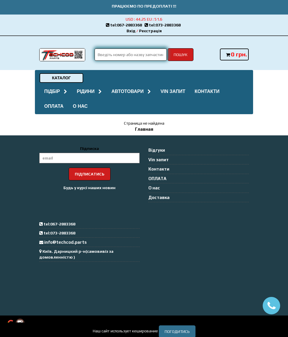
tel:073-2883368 (163, 25)
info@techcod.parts (65, 242)
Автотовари (131, 91)
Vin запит (173, 91)
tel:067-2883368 (125, 25)
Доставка (159, 197)
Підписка (89, 148)
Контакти (207, 91)
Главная (144, 129)
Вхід (131, 30)
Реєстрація (150, 30)
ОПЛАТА (53, 106)
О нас (80, 106)
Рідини (89, 91)
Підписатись (89, 174)
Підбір (55, 91)
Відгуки (156, 150)
